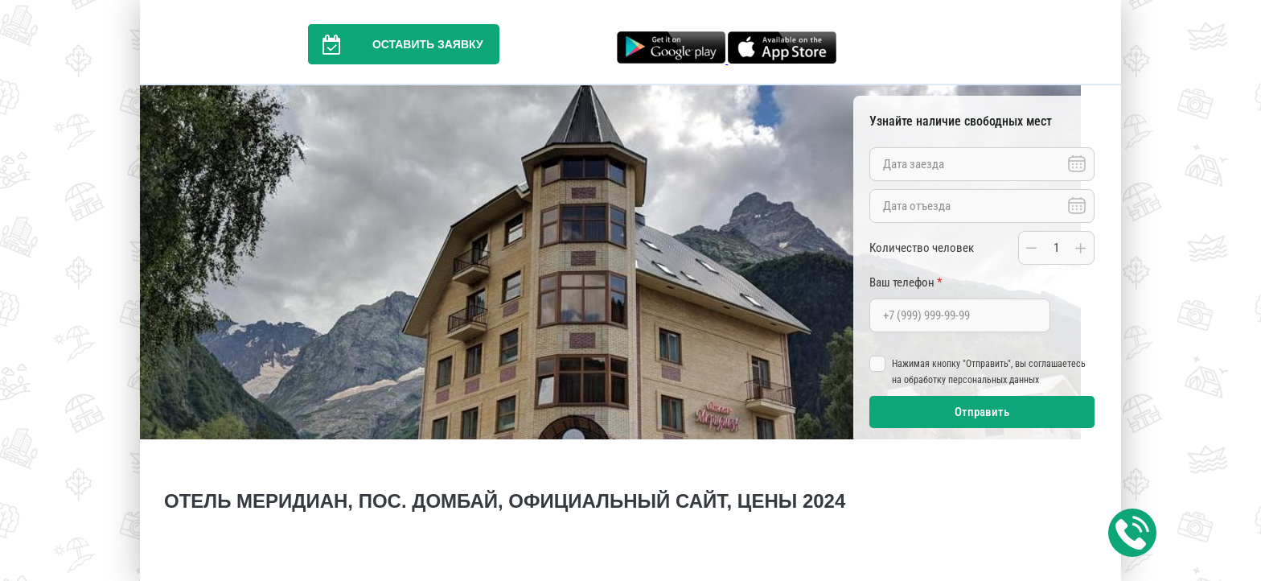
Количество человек (921, 248)
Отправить (982, 412)
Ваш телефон (905, 282)
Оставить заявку (395, 44)
